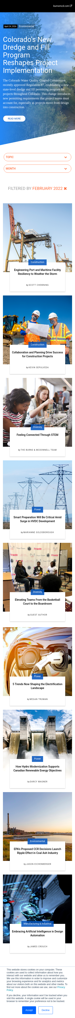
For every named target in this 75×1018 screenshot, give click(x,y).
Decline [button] (46, 1010)
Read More (14, 118)
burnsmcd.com (62, 6)
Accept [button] (29, 1010)
